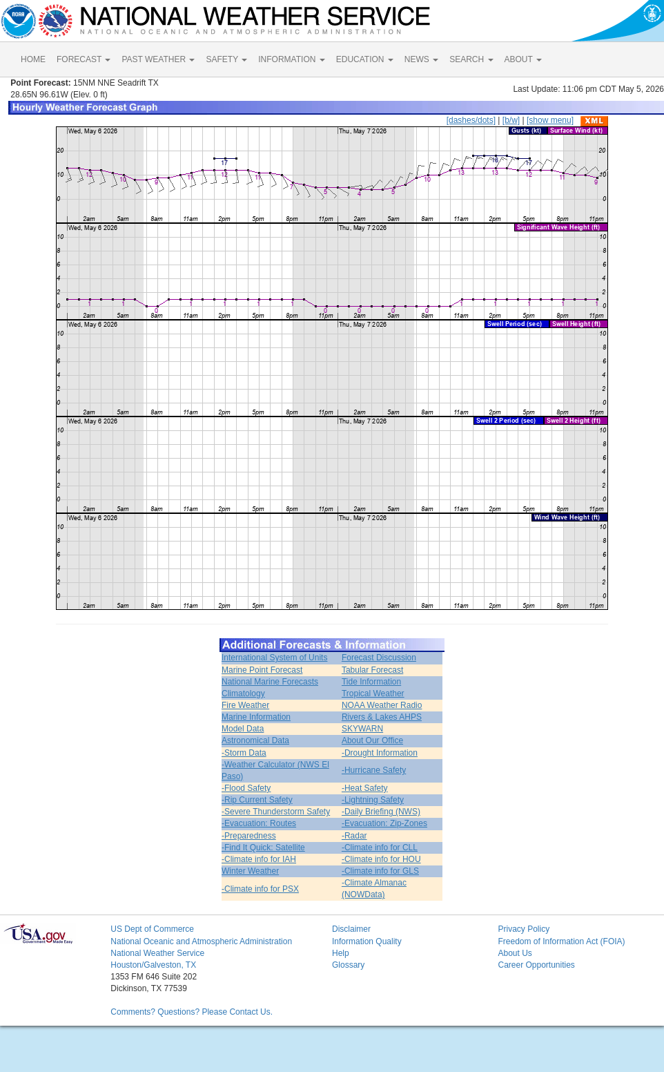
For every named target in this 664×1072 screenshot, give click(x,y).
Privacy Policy (523, 929)
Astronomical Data (255, 740)
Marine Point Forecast (262, 670)
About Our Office (372, 740)
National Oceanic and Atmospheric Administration (201, 941)
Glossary (348, 965)
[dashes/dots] (471, 120)
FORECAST (83, 59)
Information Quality (367, 941)
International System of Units (274, 657)
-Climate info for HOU (381, 859)
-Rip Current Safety (257, 800)
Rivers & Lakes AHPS (382, 717)
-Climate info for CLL (380, 847)
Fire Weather (245, 705)
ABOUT (523, 59)
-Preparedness (249, 836)
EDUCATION (364, 59)
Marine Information (256, 717)
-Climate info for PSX (260, 889)
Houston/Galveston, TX (153, 965)
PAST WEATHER (158, 59)
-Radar (354, 836)
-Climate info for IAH (259, 859)
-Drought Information (380, 753)
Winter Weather (250, 871)
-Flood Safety (246, 788)
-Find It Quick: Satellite (263, 847)
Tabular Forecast (372, 670)
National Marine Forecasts (270, 682)
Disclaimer (351, 929)
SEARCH (471, 59)
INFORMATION (291, 59)
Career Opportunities (536, 965)
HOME (33, 59)
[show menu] (550, 120)
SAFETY (226, 59)
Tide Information (371, 682)
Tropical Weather (373, 693)
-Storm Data (244, 753)
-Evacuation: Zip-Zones (384, 823)
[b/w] (511, 120)
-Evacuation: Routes (259, 823)
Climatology (243, 693)
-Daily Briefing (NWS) (381, 811)
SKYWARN (362, 729)
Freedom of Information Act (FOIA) (561, 941)
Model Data (243, 729)
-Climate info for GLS (380, 871)
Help (340, 953)
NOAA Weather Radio (382, 705)
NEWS (421, 59)
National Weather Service (157, 953)
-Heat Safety (365, 788)
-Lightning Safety (373, 800)
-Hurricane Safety (374, 770)
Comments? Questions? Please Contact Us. (191, 1012)
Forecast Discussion (379, 657)
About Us (514, 953)
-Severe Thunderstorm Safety (276, 811)
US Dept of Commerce (152, 929)
